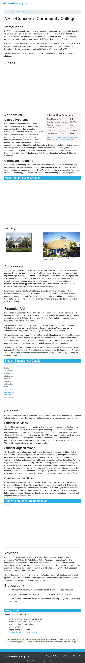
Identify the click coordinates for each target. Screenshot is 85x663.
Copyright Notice (52, 656)
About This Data (75, 656)
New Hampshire (28, 12)
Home (8, 12)
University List (16, 12)
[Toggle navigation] (80, 3)
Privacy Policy (64, 656)
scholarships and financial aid (9, 392)
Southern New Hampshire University (23, 632)
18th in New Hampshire (57, 137)
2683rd (69, 137)
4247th (7, 371)
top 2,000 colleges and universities (62, 139)
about (58, 119)
